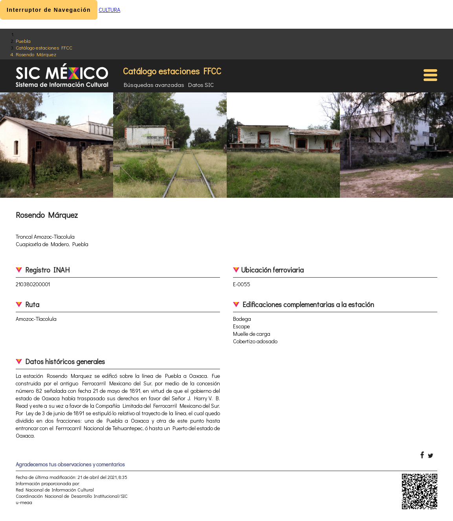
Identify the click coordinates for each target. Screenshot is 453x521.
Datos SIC (201, 84)
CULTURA (109, 9)
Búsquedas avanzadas (154, 84)
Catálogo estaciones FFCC (44, 47)
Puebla (23, 40)
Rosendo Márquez (36, 54)
